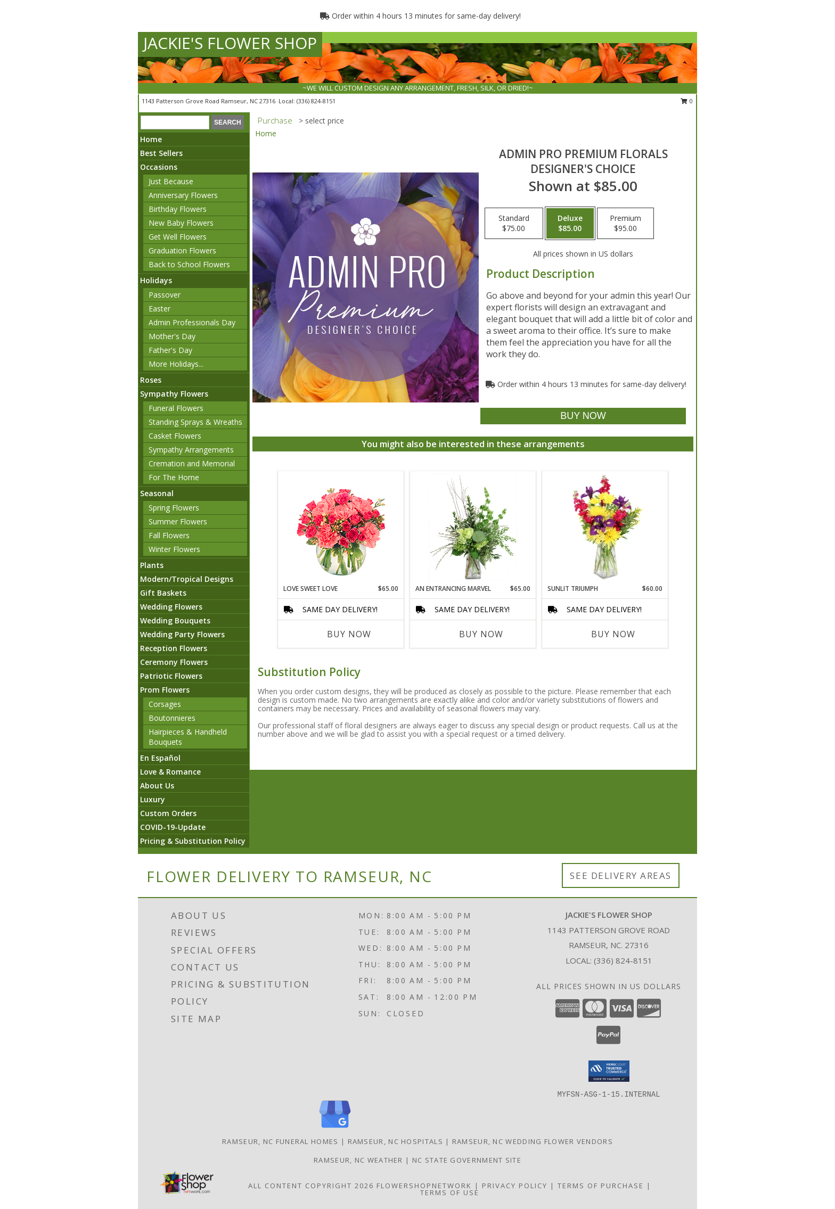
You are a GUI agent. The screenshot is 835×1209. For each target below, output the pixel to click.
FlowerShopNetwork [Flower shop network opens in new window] (424, 1185)
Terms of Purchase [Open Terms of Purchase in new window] (601, 1185)
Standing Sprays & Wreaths (195, 422)
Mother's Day (172, 336)
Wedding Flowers (171, 607)
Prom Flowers (165, 690)
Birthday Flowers (178, 209)
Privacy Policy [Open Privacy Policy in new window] (514, 1185)
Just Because (171, 181)
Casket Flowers (175, 436)
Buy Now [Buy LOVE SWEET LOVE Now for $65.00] (349, 634)
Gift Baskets (163, 593)
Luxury (152, 799)
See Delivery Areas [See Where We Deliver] (621, 875)
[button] (608, 1071)
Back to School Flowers (189, 264)
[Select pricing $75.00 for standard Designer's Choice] (514, 223)
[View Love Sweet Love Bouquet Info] (341, 528)
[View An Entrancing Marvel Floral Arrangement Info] (473, 527)
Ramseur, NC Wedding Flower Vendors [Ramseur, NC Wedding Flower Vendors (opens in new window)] (532, 1141)
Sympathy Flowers (174, 394)
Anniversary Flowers (183, 195)
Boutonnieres (172, 718)
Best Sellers (161, 153)
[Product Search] (175, 122)
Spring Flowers (174, 508)
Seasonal (157, 493)
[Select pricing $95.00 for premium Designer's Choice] (625, 223)
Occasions (158, 167)
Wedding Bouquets (175, 620)
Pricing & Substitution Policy (192, 841)
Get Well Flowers (178, 237)
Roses (150, 380)
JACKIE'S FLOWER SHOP (230, 43)
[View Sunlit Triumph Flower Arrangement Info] (605, 527)
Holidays (156, 280)
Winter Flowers (174, 549)
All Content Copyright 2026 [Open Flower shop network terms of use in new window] (311, 1185)
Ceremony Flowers (174, 662)
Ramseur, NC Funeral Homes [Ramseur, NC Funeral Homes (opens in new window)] (280, 1141)
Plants (151, 565)
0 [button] (686, 101)
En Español (160, 758)
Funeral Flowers (176, 408)
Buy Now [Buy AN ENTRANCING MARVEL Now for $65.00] (481, 634)
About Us (157, 785)
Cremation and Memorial (192, 463)
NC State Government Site (466, 1160)
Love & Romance (170, 772)
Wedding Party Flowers (182, 634)
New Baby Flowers (181, 223)
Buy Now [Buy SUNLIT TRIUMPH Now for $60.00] (613, 634)
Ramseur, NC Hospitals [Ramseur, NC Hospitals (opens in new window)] (395, 1141)
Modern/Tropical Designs (186, 579)
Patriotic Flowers (171, 676)
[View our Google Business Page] (335, 1128)
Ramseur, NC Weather (358, 1160)
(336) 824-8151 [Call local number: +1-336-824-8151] (316, 101)
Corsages (165, 704)
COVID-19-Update (173, 827)
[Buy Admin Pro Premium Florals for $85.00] (582, 416)
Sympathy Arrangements (191, 450)
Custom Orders (168, 813)
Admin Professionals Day (192, 322)
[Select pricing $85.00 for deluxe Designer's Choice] (570, 223)
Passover (165, 295)
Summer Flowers (178, 521)
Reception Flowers (173, 648)
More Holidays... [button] (176, 364)
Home (151, 139)
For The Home (174, 477)
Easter (159, 308)
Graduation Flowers (182, 250)
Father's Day (170, 350)
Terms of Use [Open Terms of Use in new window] (449, 1192)
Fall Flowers (169, 535)
